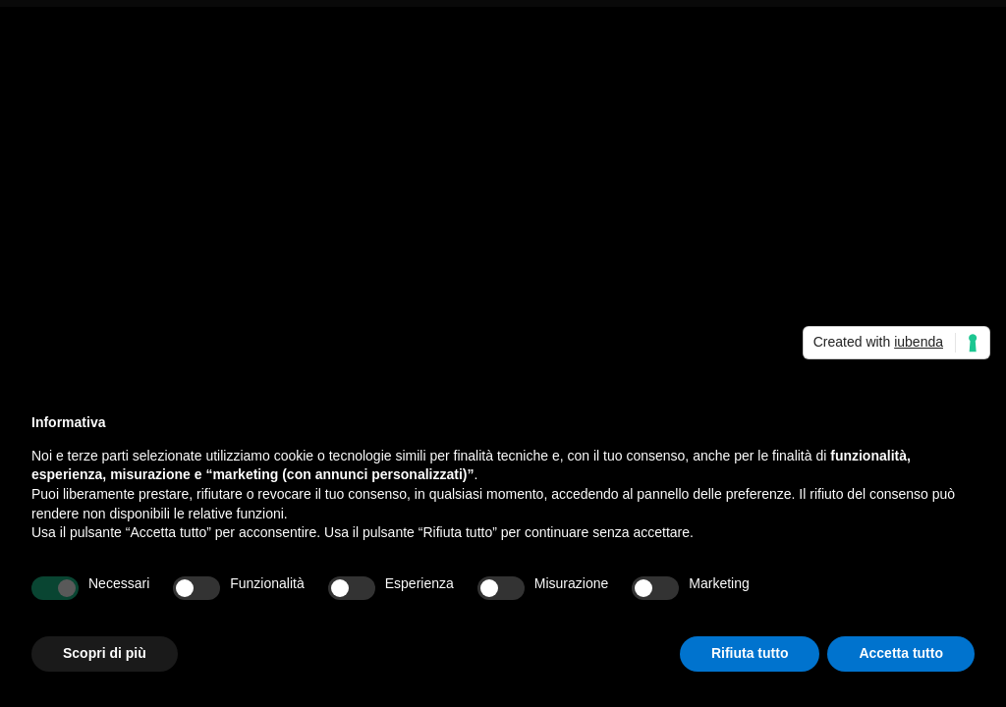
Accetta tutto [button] (901, 653)
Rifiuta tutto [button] (750, 653)
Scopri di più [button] (104, 653)
